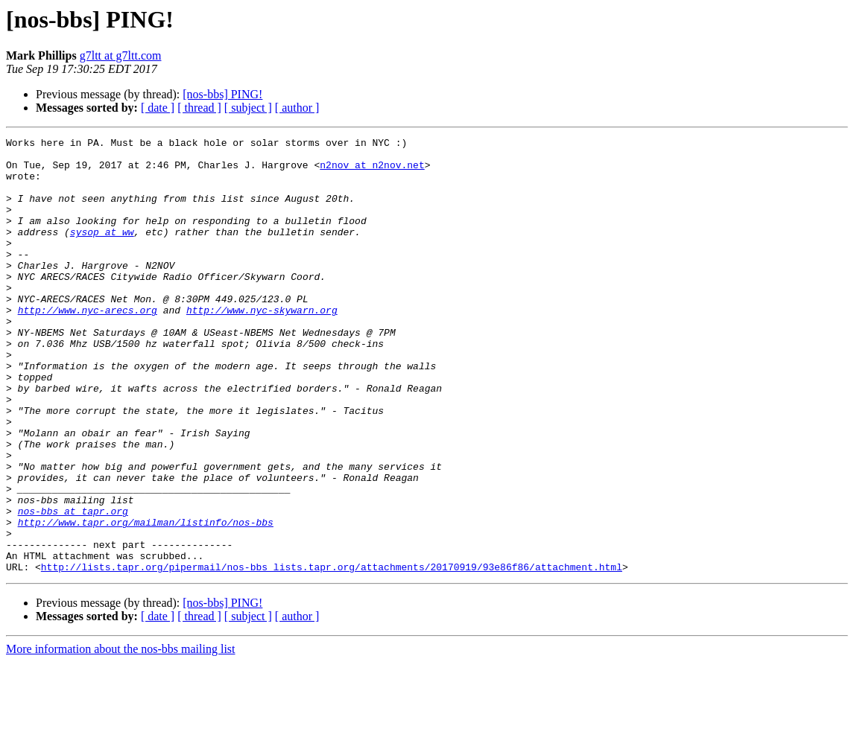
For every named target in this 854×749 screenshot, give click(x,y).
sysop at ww (102, 251)
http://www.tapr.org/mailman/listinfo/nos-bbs (145, 600)
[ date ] (157, 107)
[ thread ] (199, 107)
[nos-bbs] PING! (222, 94)
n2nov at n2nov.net (372, 171)
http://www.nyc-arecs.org (87, 345)
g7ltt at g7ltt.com (121, 55)
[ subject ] (248, 107)
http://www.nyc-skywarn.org (262, 345)
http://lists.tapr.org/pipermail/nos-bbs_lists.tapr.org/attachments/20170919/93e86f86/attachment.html (331, 653)
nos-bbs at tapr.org (73, 586)
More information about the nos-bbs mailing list (120, 736)
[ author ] (297, 107)
